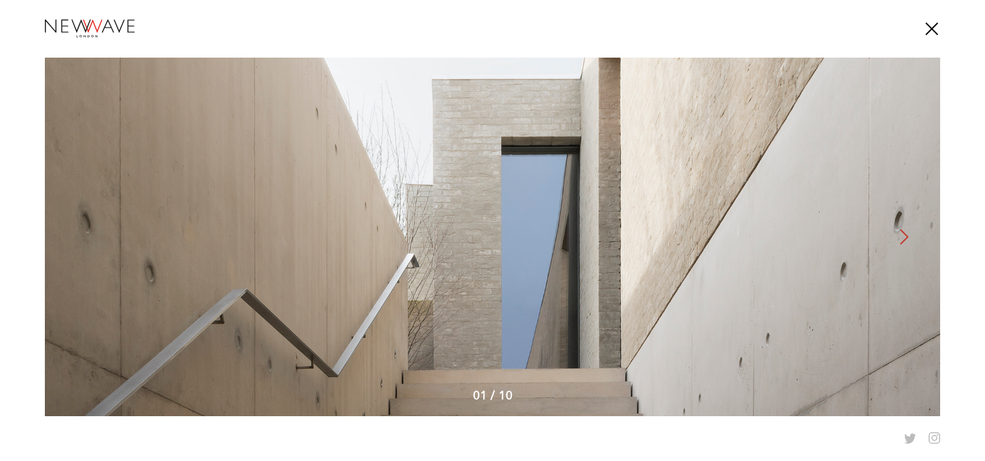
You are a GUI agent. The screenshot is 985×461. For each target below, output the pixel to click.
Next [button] (905, 237)
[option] (492, 237)
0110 (493, 396)
